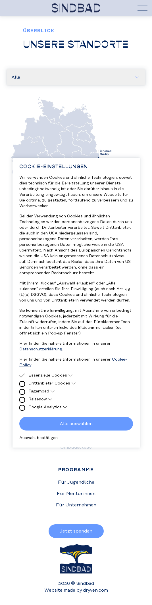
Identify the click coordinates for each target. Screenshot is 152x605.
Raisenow (40, 399)
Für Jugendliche (76, 482)
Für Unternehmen (76, 505)
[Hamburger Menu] (142, 8)
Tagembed (41, 391)
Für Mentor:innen (76, 493)
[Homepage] (76, 8)
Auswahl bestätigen (38, 438)
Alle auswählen (76, 423)
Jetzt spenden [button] (76, 531)
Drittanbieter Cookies (52, 383)
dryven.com (95, 590)
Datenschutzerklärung (40, 349)
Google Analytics (48, 407)
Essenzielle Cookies (50, 375)
